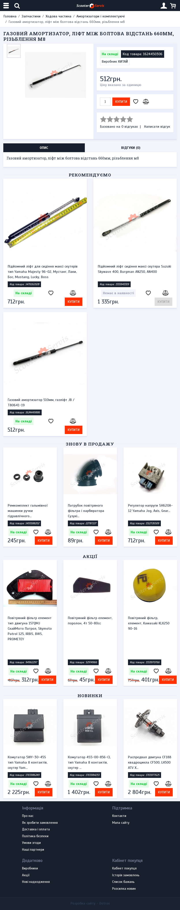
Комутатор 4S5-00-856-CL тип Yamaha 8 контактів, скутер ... (89, 762)
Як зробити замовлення (40, 823)
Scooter (90, 6)
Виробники (30, 868)
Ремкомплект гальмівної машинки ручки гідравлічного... (28, 510)
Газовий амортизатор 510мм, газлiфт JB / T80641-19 (41, 402)
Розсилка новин (124, 889)
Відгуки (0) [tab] (130, 148)
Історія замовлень (125, 875)
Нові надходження (36, 882)
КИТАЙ (123, 61)
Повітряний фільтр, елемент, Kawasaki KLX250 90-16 (148, 623)
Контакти (119, 816)
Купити (121, 101)
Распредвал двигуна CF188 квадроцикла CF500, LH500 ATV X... (149, 762)
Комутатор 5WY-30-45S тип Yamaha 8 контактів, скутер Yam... (27, 762)
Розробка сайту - (90, 903)
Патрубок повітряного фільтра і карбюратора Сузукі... (86, 510)
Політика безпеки (35, 836)
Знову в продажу (90, 443)
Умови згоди (31, 843)
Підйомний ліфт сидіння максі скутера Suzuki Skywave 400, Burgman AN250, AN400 (134, 269)
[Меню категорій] (6, 5)
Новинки (90, 695)
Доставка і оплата (36, 829)
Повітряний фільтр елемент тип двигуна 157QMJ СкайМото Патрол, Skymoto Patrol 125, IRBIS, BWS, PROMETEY (30, 628)
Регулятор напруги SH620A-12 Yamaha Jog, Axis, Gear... (150, 508)
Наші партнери (33, 850)
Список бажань (123, 882)
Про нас (27, 816)
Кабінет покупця (124, 868)
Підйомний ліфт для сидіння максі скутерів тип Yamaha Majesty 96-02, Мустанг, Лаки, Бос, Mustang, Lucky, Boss (43, 271)
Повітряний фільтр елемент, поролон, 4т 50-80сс (90, 620)
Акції (90, 556)
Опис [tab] (44, 148)
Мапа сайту (120, 823)
